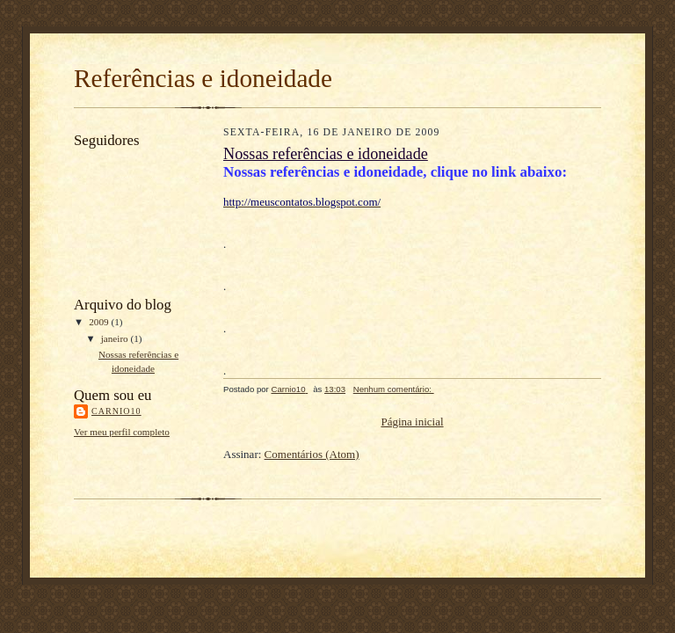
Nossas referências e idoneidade (325, 154)
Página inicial (412, 421)
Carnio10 (116, 411)
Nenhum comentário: (393, 389)
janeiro (116, 338)
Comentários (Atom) (312, 454)
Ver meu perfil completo (122, 431)
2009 (100, 321)
